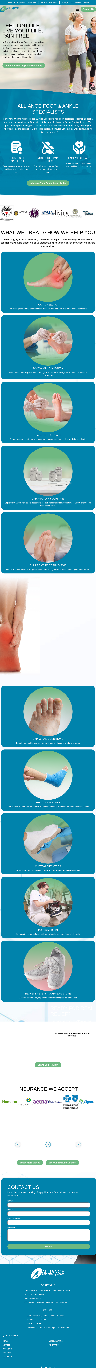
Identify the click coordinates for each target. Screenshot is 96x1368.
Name (10, 1201)
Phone (10, 1210)
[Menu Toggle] (77, 9)
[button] (17, 1145)
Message (11, 1227)
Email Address (13, 1219)
